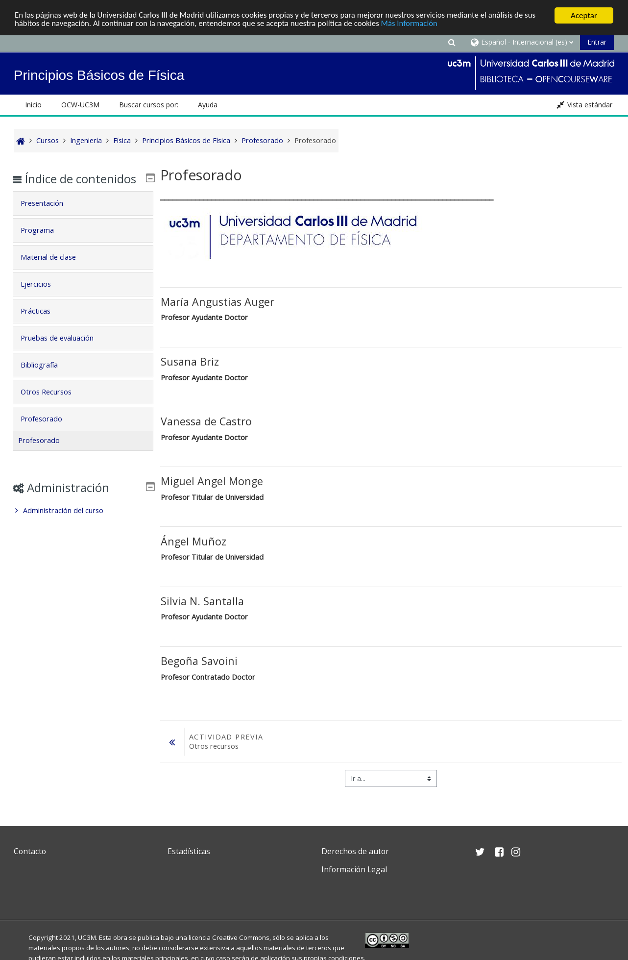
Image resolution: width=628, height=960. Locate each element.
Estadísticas (189, 851)
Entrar (596, 42)
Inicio (33, 104)
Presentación (48, 217)
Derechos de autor (355, 851)
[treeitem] (83, 525)
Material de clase (55, 271)
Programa (44, 244)
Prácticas (42, 325)
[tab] (83, 217)
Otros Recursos (52, 406)
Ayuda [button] (207, 104)
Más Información (414, 24)
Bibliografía (46, 379)
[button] (452, 42)
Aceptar (584, 15)
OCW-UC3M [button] (80, 104)
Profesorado (48, 433)
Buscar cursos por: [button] (148, 104)
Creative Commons (240, 937)
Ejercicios (42, 298)
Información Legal (354, 869)
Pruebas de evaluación (63, 352)
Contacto (30, 851)
